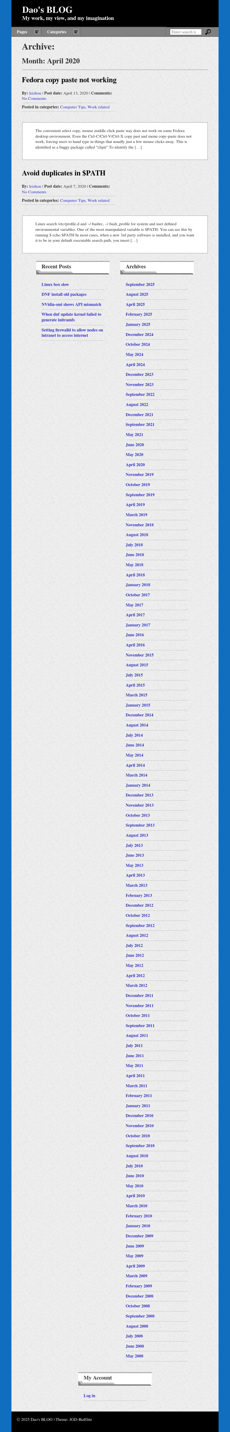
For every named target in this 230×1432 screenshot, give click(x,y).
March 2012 (136, 985)
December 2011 (139, 996)
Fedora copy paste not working (69, 80)
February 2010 (139, 1216)
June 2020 (135, 445)
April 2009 (135, 1266)
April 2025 (135, 304)
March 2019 (136, 515)
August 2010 (137, 1156)
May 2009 (134, 1256)
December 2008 (139, 1296)
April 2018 (135, 575)
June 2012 (135, 955)
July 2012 (134, 945)
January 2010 (138, 1226)
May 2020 (134, 455)
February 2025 (139, 314)
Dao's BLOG (47, 10)
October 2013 (138, 815)
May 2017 (134, 605)
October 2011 (138, 1016)
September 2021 (140, 424)
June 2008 (135, 1346)
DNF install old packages (64, 294)
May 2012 (134, 965)
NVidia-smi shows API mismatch (71, 304)
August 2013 (137, 835)
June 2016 (135, 635)
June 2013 (135, 855)
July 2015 (134, 675)
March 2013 (136, 885)
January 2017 (138, 625)
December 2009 (139, 1236)
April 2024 (135, 365)
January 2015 (138, 705)
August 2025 (137, 294)
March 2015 (136, 695)
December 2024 (139, 335)
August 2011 (137, 1035)
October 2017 (138, 595)
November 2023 (140, 385)
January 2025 (138, 324)
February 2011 (139, 1096)
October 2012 (138, 915)
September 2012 (140, 926)
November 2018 (140, 525)
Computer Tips (72, 107)
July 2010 (134, 1166)
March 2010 (136, 1206)
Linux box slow (55, 284)
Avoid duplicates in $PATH (64, 173)
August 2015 (137, 665)
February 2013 (139, 895)
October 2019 (138, 485)
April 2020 (135, 465)
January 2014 (138, 785)
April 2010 (135, 1196)
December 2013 (139, 795)
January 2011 (138, 1106)
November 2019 (140, 475)
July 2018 (134, 545)
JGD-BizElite (80, 1419)
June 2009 (135, 1246)
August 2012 (137, 935)
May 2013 (134, 865)
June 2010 (135, 1176)
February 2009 (139, 1286)
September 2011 (140, 1026)
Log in (89, 1396)
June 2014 (135, 745)
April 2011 (135, 1076)
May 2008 (134, 1356)
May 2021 (134, 435)
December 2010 (139, 1116)
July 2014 (134, 735)
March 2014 (136, 775)
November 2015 (140, 655)
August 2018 (137, 535)
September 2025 (140, 284)
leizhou (35, 93)
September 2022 (140, 394)
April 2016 (135, 645)
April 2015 (135, 685)
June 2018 (135, 555)
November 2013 (140, 805)
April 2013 (135, 875)
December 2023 (139, 374)
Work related (98, 107)
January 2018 (138, 585)
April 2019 (135, 505)
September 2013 (140, 825)
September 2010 (140, 1146)
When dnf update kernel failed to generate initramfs (71, 317)
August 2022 (137, 405)
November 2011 (140, 1006)
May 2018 (134, 565)
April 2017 (135, 615)
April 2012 (135, 976)
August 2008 (137, 1326)
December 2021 (139, 415)
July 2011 (134, 1046)
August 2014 (137, 725)
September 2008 (140, 1316)
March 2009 (136, 1276)
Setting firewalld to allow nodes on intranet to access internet (72, 333)
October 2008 (138, 1306)
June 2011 (135, 1056)
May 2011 (134, 1066)
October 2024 (138, 344)
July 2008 (134, 1336)
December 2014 (139, 715)
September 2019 (140, 495)
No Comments (34, 98)
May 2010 (134, 1186)
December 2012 (139, 905)
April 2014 (135, 765)
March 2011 (136, 1086)
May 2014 (134, 755)
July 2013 (134, 845)
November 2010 (140, 1126)
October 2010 (138, 1136)
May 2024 (134, 354)
